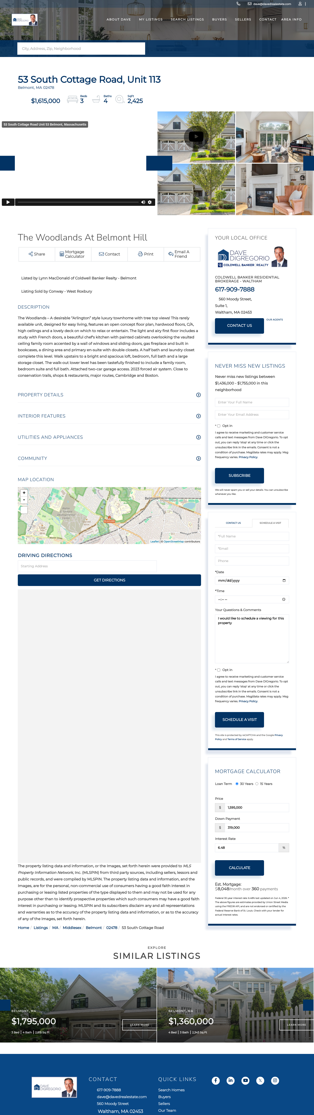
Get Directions (179, 578)
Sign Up (282, 6)
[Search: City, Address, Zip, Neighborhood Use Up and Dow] (76, 60)
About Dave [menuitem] (114, 33)
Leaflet (154, 553)
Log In (269, 6)
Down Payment (227, 831)
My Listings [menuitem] (146, 33)
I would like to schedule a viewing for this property (252, 650)
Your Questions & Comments (238, 622)
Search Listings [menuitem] (182, 33)
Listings (41, 925)
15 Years (263, 796)
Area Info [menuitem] (286, 33)
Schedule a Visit (270, 535)
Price (219, 810)
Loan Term (223, 796)
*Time (219, 603)
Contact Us (239, 337)
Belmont (94, 925)
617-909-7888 (192, 6)
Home (23, 925)
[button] (140, 60)
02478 (111, 925)
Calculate (239, 880)
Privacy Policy (248, 468)
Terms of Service (237, 751)
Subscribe (240, 487)
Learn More (139, 1047)
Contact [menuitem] (263, 33)
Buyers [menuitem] (214, 33)
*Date (219, 584)
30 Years (244, 796)
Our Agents (274, 331)
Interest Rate (225, 851)
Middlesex (72, 925)
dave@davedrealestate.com (231, 6)
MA (55, 925)
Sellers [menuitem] (238, 33)
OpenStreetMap (174, 553)
